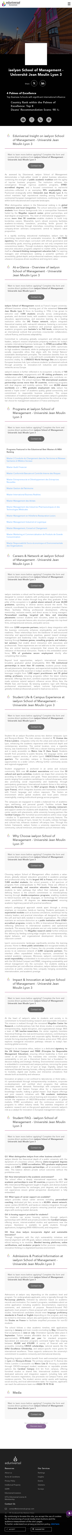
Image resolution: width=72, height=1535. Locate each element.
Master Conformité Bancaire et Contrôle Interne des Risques (33, 480)
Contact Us (10, 1511)
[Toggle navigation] (69, 3)
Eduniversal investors (13, 1500)
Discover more (36, 1426)
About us (8, 1480)
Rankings (41, 1480)
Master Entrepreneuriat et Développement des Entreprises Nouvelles (33, 488)
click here (55, 1524)
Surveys (41, 1496)
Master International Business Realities (24, 501)
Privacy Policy (10, 1488)
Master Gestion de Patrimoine (20, 495)
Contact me (36, 172)
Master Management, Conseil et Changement (27, 535)
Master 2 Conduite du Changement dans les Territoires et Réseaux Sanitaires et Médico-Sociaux (36, 467)
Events (40, 1488)
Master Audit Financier (17, 474)
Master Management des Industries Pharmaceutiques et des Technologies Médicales (33, 515)
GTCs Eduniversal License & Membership (15, 1504)
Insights (41, 1484)
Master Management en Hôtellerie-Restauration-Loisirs (31, 522)
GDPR (7, 1496)
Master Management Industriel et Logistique (26, 528)
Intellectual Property (12, 1492)
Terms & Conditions (12, 1484)
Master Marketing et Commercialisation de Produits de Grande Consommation (35, 543)
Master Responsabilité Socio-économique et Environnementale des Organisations (35, 551)
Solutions (41, 1492)
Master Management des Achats (21, 507)
